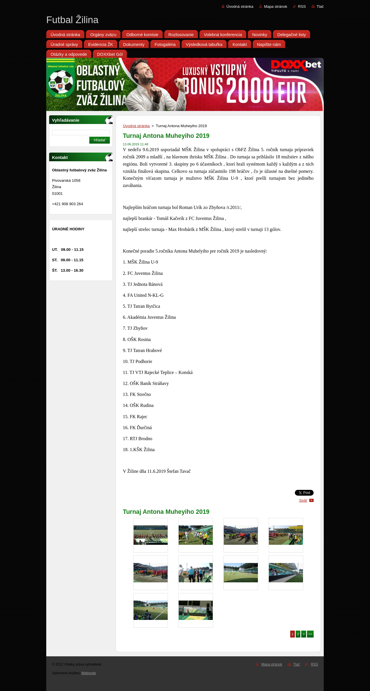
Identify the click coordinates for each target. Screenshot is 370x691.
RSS (302, 6)
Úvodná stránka (239, 6)
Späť (303, 500)
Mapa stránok (275, 6)
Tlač (320, 6)
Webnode (88, 673)
